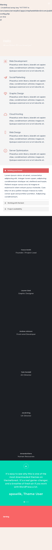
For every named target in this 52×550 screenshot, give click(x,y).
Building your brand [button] (13, 170)
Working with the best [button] (14, 203)
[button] (49, 3)
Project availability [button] (13, 209)
